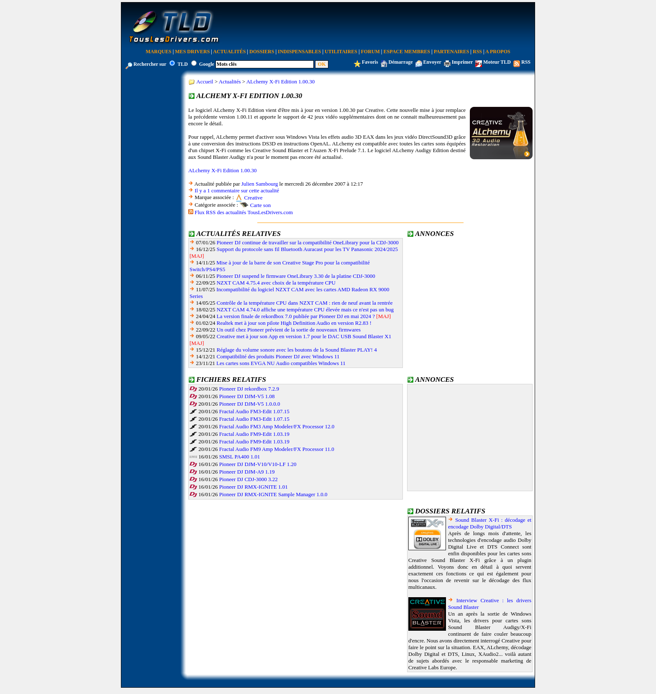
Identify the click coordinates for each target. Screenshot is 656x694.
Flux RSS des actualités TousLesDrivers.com (244, 212)
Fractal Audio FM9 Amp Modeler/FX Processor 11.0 (276, 449)
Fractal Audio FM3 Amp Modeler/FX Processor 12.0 (277, 426)
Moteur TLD (497, 62)
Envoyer (432, 62)
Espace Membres (407, 51)
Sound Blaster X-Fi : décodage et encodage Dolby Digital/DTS (489, 523)
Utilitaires (341, 51)
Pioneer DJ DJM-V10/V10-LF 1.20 (258, 464)
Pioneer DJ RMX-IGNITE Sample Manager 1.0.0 (273, 494)
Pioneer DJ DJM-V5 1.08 (247, 396)
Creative (253, 197)
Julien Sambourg (259, 184)
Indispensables (299, 51)
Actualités (229, 51)
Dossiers (261, 51)
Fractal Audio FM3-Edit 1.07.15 (254, 411)
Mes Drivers (192, 51)
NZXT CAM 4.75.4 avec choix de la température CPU (276, 283)
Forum (370, 51)
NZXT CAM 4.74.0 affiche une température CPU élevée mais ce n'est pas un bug (305, 309)
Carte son (260, 205)
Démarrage (401, 62)
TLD (182, 64)
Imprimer (462, 62)
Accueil (204, 81)
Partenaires (451, 51)
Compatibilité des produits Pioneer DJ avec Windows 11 (278, 356)
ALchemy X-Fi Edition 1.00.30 (280, 81)
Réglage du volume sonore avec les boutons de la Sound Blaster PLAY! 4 (297, 350)
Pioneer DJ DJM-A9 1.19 (247, 472)
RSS (477, 51)
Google (206, 64)
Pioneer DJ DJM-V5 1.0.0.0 (249, 404)
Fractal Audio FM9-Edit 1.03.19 (254, 434)
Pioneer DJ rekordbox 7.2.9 (249, 389)
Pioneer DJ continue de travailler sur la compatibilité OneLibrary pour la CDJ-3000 (308, 242)
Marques (158, 51)
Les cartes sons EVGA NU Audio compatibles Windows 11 (281, 363)
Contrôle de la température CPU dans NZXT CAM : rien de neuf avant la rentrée (305, 303)
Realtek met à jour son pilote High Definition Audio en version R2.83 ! (294, 323)
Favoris (370, 62)
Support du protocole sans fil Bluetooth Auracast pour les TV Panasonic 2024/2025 (307, 249)
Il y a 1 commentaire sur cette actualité (237, 190)
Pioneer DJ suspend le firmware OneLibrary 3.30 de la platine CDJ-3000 (295, 276)
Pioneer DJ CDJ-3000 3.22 (248, 479)
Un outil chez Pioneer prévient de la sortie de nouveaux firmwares (289, 329)
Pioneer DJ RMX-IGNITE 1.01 (253, 487)
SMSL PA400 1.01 (239, 456)
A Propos (497, 51)
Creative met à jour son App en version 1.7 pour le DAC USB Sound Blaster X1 (304, 336)
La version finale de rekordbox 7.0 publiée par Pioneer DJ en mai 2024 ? (296, 316)
